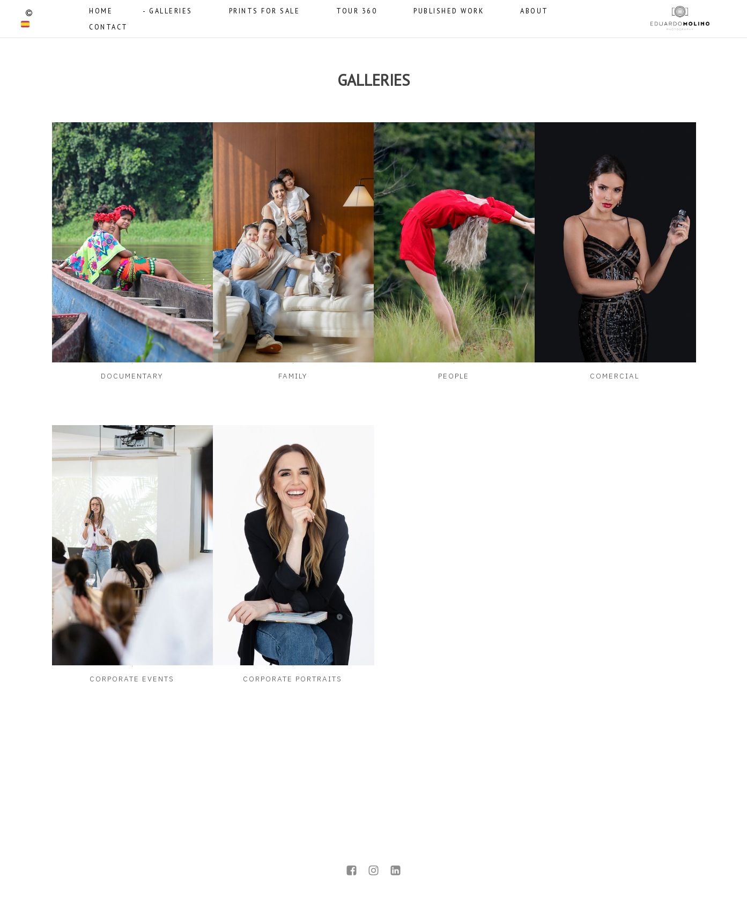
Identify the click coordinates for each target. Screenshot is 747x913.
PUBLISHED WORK (448, 10)
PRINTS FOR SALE (264, 10)
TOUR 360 (356, 10)
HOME (101, 10)
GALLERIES (171, 10)
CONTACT (108, 27)
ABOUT (534, 10)
